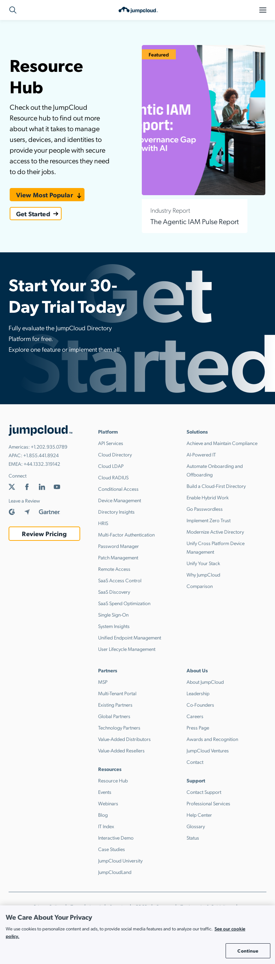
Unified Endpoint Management (129, 637)
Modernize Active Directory (215, 531)
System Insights (114, 626)
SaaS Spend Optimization (124, 603)
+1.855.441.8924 (41, 455)
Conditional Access (118, 488)
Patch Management (118, 557)
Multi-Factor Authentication (126, 534)
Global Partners (114, 716)
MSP (102, 681)
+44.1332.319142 (42, 463)
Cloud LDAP (111, 466)
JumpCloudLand (114, 872)
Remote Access (114, 568)
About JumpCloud (205, 681)
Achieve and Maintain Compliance (222, 443)
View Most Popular (44, 195)
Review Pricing (44, 533)
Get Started (33, 213)
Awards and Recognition (212, 739)
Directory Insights (116, 511)
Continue (247, 951)
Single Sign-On (113, 614)
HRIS (103, 523)
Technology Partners (119, 727)
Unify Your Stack (203, 563)
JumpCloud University (120, 860)
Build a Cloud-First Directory (216, 486)
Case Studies (111, 849)
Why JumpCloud (203, 574)
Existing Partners (115, 704)
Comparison (200, 586)
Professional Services (208, 803)
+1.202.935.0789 (49, 446)
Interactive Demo (116, 837)
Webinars (108, 803)
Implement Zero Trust (209, 520)
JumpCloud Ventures (208, 750)
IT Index (106, 826)
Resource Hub (113, 780)
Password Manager (118, 546)
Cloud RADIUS (113, 477)
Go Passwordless (205, 508)
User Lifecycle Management (126, 649)
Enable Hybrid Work (208, 497)
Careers (195, 716)
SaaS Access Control (119, 580)
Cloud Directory (115, 454)
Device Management (119, 500)
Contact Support (204, 791)
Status (193, 837)
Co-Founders (200, 704)
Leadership (198, 693)
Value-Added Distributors (124, 739)
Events (104, 791)
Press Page (198, 727)
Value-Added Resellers (121, 750)
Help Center (199, 814)
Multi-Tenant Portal (117, 693)
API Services (110, 443)
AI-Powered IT (201, 454)
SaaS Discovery (114, 591)
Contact (195, 761)
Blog (103, 814)
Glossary (196, 826)
